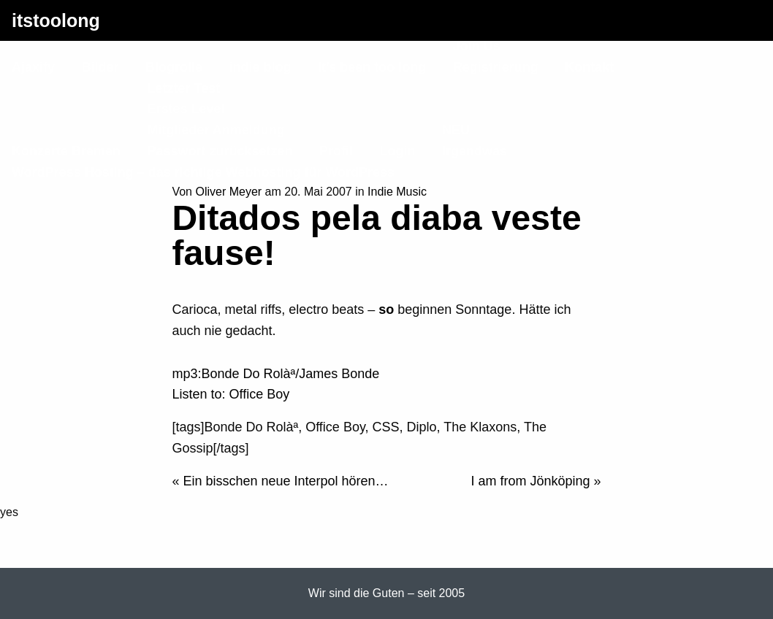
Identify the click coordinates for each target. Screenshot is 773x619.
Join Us (476, 46)
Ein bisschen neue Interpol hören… (285, 481)
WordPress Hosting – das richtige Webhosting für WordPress (203, 172)
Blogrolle (173, 67)
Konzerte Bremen (66, 151)
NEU (456, 130)
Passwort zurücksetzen (220, 151)
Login (398, 151)
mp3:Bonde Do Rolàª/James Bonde (275, 373)
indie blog (260, 67)
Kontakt (589, 67)
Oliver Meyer (228, 191)
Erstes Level (186, 108)
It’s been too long (372, 67)
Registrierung (495, 67)
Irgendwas (474, 151)
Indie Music (397, 191)
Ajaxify (33, 67)
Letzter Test (184, 88)
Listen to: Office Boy (230, 394)
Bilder (99, 67)
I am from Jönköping (530, 481)
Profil (336, 151)
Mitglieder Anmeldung (216, 130)
